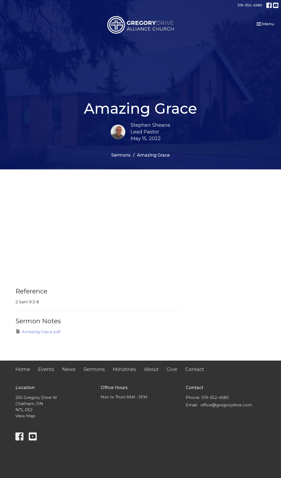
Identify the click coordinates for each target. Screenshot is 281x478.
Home (22, 369)
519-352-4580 (250, 5)
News (69, 369)
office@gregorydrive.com (226, 404)
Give (172, 369)
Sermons (121, 155)
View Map (25, 415)
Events (46, 369)
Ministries (124, 369)
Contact (194, 369)
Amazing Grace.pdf (37, 331)
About (151, 369)
